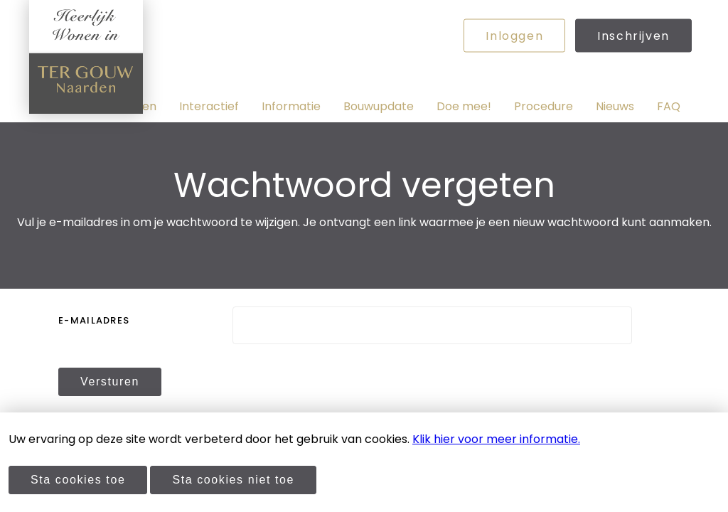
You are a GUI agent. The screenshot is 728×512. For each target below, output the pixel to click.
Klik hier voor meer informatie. (496, 439)
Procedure (543, 106)
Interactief (209, 106)
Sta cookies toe (78, 480)
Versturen (109, 381)
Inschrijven (633, 36)
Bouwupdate (378, 106)
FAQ (668, 106)
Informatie (291, 106)
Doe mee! (464, 106)
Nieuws (615, 106)
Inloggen (514, 36)
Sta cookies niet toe (233, 480)
